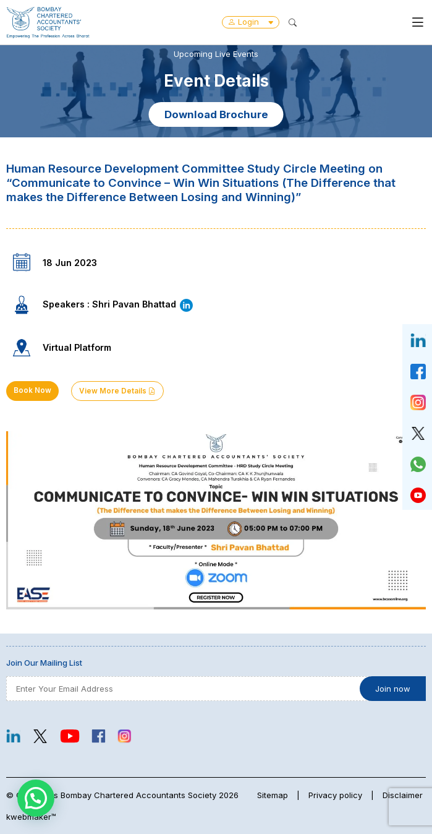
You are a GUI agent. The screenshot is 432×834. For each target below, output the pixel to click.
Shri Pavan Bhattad (143, 304)
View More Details (117, 391)
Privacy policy (335, 795)
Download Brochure (216, 114)
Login (250, 22)
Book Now (32, 390)
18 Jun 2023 (70, 262)
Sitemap (272, 795)
